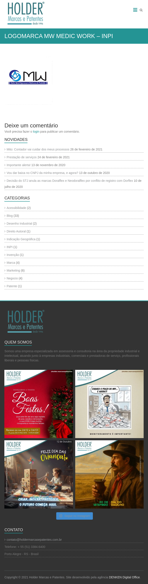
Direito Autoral (16, 231)
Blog (10, 215)
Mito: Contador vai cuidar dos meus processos (38, 149)
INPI (9, 247)
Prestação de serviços (22, 157)
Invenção (13, 255)
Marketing (13, 270)
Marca (11, 262)
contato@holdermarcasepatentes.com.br (34, 539)
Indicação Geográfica (21, 239)
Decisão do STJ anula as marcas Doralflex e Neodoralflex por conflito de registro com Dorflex (70, 180)
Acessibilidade (16, 208)
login (36, 131)
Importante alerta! (19, 165)
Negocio (12, 278)
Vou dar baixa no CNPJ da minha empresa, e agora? (42, 173)
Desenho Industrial (19, 223)
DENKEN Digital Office (124, 577)
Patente (12, 286)
